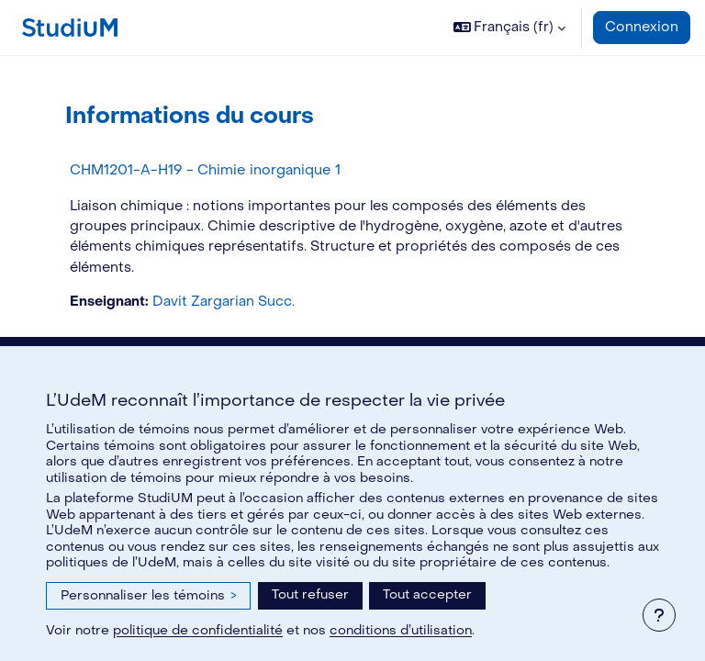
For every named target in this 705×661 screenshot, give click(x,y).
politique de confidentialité (198, 630)
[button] (510, 27)
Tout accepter (427, 594)
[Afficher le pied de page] (659, 615)
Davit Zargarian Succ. (223, 301)
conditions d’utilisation (401, 630)
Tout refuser (310, 594)
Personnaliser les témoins (148, 595)
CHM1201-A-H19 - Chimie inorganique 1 (205, 170)
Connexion (641, 27)
